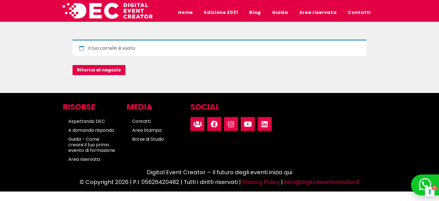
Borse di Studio (148, 139)
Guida (280, 12)
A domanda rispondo (91, 130)
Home (185, 12)
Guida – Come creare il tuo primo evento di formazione (91, 145)
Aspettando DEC (86, 121)
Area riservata (318, 12)
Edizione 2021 (221, 12)
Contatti (359, 12)
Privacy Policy (261, 182)
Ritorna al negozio (99, 70)
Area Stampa (147, 130)
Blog (255, 12)
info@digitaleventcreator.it (322, 182)
